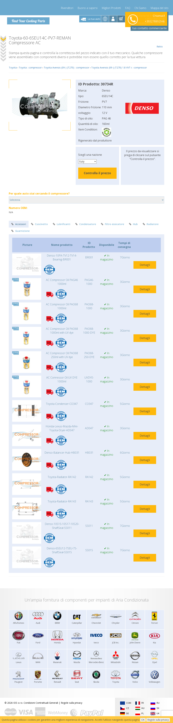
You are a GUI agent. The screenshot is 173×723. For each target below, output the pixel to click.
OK (143, 719)
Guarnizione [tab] (20, 230)
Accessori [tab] (18, 223)
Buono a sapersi (87, 6)
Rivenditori (67, 6)
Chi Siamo (140, 6)
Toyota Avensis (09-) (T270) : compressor (66, 66)
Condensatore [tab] (85, 223)
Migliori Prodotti (111, 6)
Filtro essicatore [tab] (112, 223)
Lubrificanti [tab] (61, 223)
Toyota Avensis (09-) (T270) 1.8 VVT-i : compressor (119, 66)
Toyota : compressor (30, 66)
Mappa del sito (159, 6)
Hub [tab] (133, 223)
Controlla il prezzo (97, 172)
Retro (159, 41)
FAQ (127, 6)
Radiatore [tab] (150, 223)
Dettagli (145, 264)
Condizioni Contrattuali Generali (41, 702)
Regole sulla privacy (71, 702)
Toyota (13, 66)
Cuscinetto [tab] (39, 223)
